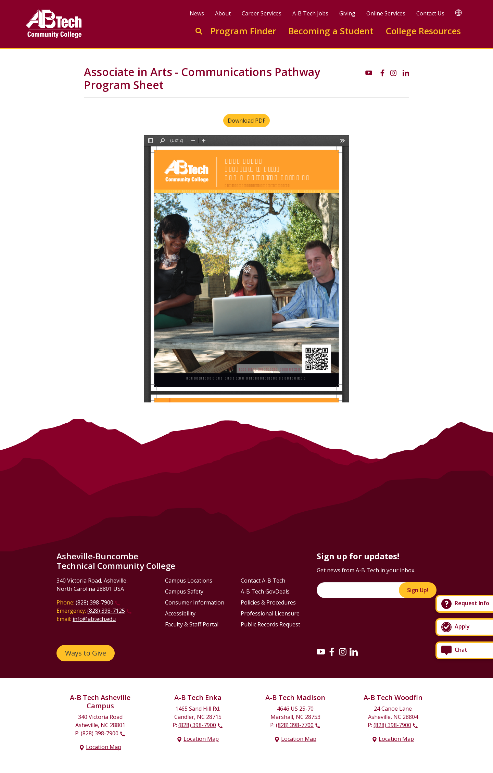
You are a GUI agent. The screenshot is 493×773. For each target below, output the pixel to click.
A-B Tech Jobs (310, 13)
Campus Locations (188, 580)
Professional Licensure (270, 613)
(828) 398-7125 (106, 610)
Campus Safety (184, 591)
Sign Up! (417, 590)
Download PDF (246, 120)
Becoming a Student (331, 31)
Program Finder (243, 31)
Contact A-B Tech (263, 580)
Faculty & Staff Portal (191, 624)
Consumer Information (194, 602)
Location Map (103, 747)
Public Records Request (270, 624)
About (223, 13)
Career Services (261, 13)
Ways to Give (85, 653)
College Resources (423, 31)
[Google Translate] (458, 12)
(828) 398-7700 (295, 725)
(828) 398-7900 (94, 602)
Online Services (385, 13)
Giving (347, 13)
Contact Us (430, 13)
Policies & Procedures (268, 602)
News (197, 13)
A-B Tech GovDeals (265, 591)
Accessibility (180, 613)
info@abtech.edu (94, 619)
